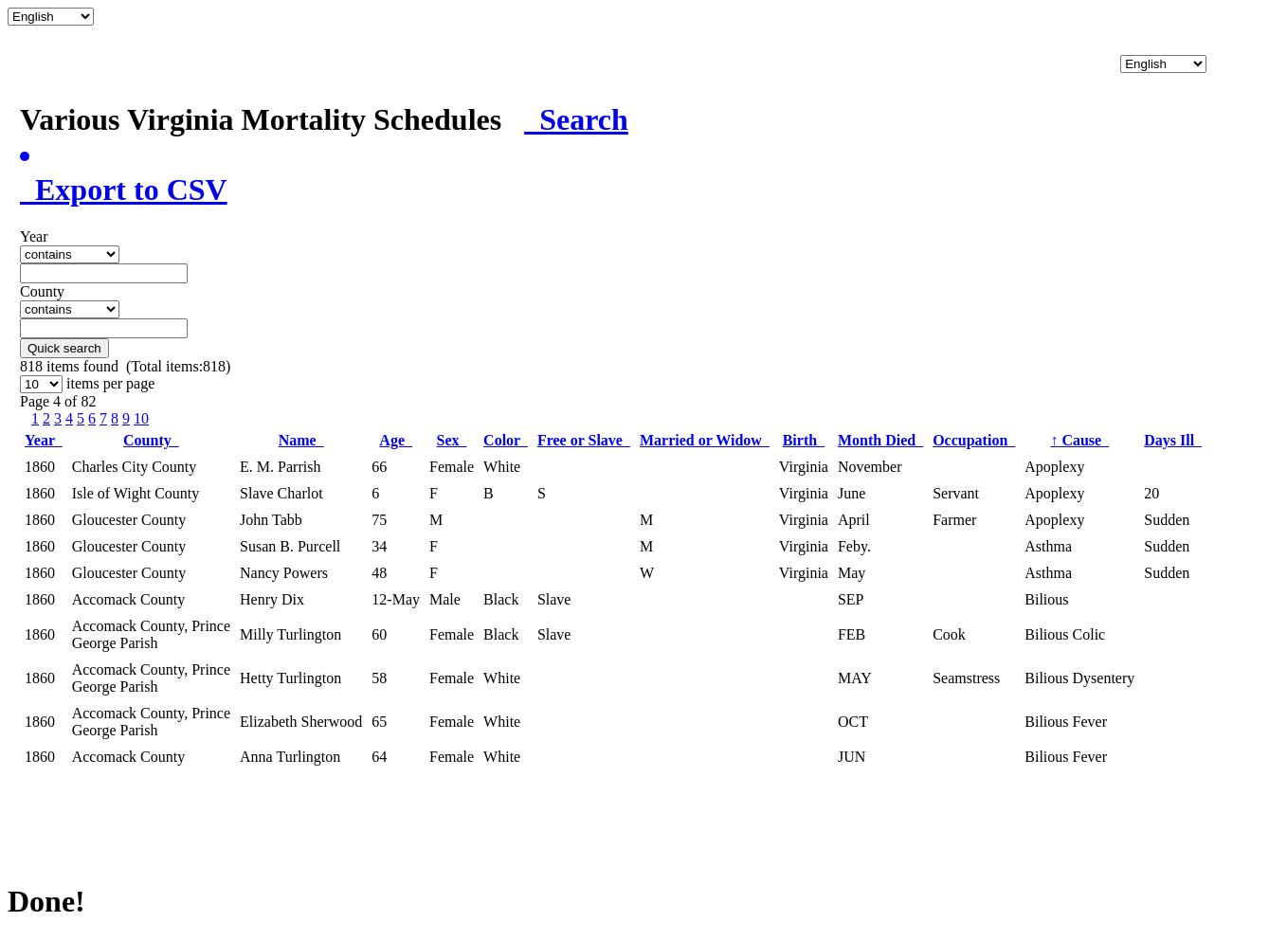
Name (301, 440)
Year (44, 440)
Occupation (974, 440)
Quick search (64, 348)
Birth (804, 440)
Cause (1079, 440)
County (151, 440)
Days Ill (1173, 440)
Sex (452, 440)
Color (505, 440)
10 (141, 418)
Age (395, 440)
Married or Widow (705, 440)
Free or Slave (583, 440)
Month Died (880, 440)
